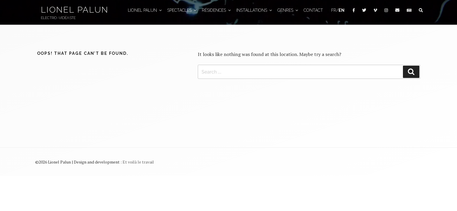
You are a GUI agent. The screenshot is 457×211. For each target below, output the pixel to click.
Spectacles (182, 10)
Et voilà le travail (138, 162)
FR (333, 10)
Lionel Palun (74, 10)
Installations (254, 10)
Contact (313, 10)
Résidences (217, 10)
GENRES (288, 10)
